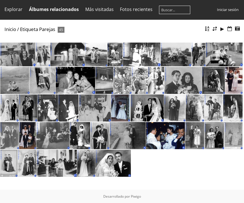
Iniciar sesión (228, 9)
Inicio (10, 29)
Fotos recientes (136, 9)
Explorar (14, 9)
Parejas (47, 29)
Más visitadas (99, 9)
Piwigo (136, 196)
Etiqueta (29, 29)
